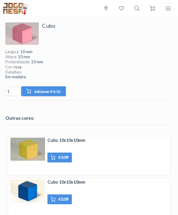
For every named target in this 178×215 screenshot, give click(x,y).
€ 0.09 (59, 157)
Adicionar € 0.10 (43, 91)
